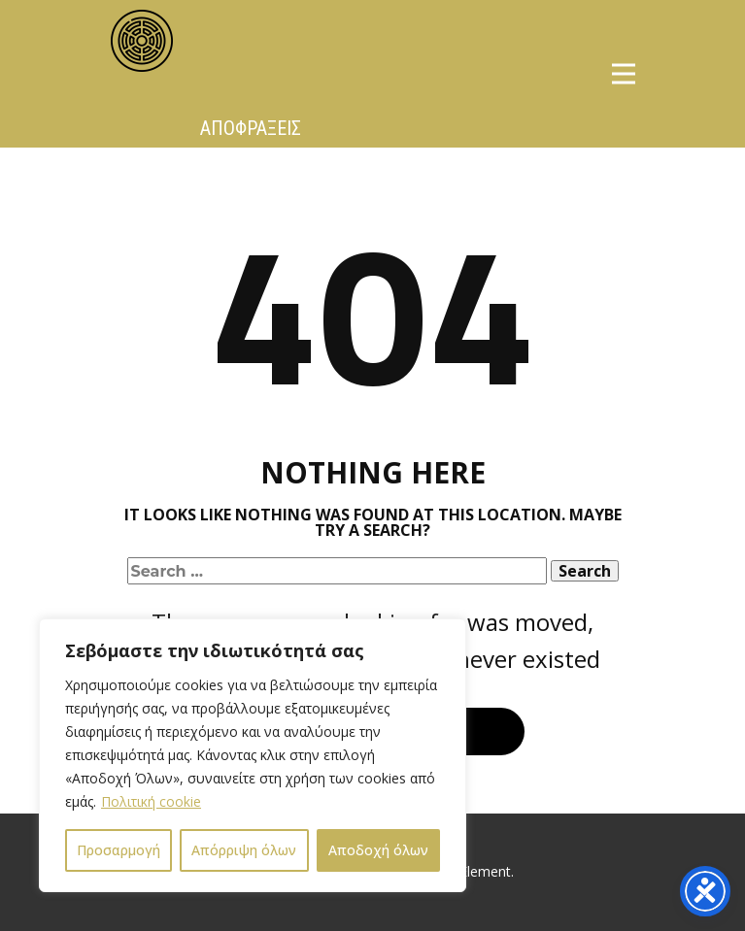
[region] (252, 755)
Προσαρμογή (118, 850)
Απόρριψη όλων (243, 850)
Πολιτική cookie (151, 801)
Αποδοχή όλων (378, 850)
